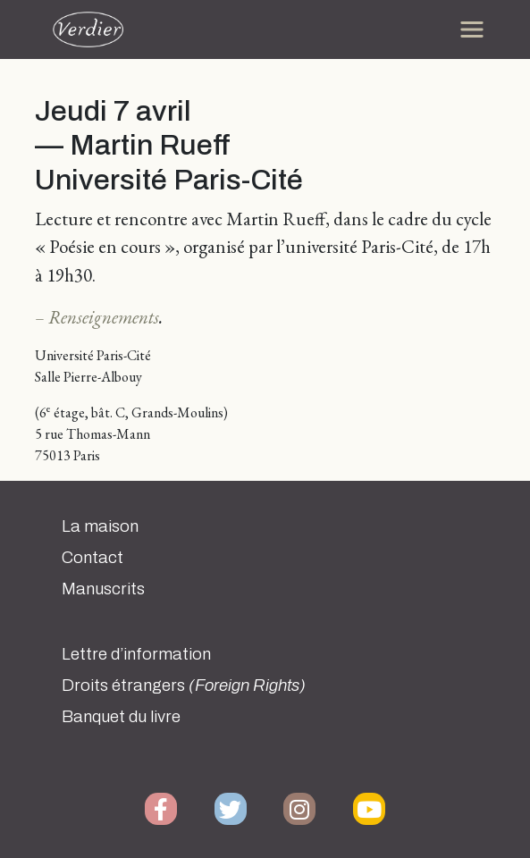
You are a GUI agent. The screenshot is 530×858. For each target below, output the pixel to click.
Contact (92, 558)
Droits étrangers (184, 685)
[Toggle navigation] (472, 29)
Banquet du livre (121, 717)
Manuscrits (103, 589)
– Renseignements (97, 317)
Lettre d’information (136, 654)
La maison (100, 526)
